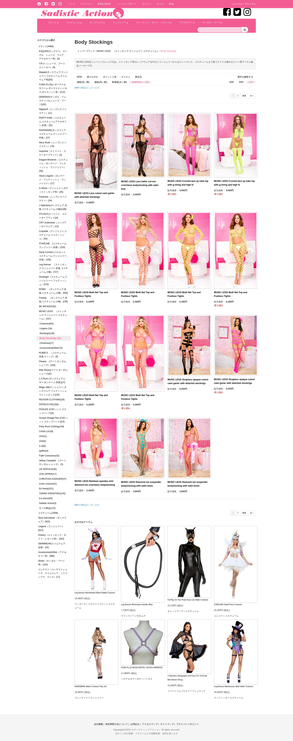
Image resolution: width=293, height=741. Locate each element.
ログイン (146, 3)
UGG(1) (43, 436)
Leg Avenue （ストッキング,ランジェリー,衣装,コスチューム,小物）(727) (53, 268)
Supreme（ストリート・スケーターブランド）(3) (52, 153)
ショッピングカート (126, 3)
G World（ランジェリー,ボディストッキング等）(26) (53, 190)
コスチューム (74, 22)
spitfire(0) (43, 451)
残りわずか (92, 77)
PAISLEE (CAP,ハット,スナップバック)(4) (52, 411)
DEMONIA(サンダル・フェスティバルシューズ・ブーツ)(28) (52, 101)
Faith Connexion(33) (49, 455)
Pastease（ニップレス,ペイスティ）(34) (53, 198)
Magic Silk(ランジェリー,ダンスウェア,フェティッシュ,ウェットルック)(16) (53, 391)
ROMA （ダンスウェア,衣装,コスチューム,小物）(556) (53, 291)
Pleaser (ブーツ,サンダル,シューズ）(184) (53, 363)
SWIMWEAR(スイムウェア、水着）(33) (52, 545)
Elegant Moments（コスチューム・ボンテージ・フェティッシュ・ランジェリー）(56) (53, 165)
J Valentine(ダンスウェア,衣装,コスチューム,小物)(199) (53, 207)
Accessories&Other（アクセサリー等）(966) (52, 554)
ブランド (53, 22)
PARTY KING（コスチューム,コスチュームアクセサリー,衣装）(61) (53, 122)
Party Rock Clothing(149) (51, 426)
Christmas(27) (46, 343)
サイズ (160, 3)
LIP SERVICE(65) (48, 469)
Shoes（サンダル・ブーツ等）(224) (51, 563)
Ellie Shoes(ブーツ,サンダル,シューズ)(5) (53, 372)
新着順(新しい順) (140, 82)
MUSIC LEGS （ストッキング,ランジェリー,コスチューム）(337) (53, 315)
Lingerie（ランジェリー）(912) (51, 528)
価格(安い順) (83, 82)
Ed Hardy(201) (46, 488)
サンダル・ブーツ (212, 22)
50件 (231, 82)
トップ (71, 3)
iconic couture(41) (48, 483)
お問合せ (134, 724)
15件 (251, 82)
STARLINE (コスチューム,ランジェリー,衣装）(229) (53, 245)
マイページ (86, 3)
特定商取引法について (116, 724)
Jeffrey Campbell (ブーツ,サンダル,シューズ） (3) (52, 462)
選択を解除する (245, 77)
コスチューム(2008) (48, 513)
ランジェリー (120, 22)
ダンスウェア (97, 22)
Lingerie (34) (45, 328)
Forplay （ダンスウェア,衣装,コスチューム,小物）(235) (53, 300)
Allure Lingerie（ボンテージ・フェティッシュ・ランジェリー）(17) (52, 180)
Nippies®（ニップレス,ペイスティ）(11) (53, 111)
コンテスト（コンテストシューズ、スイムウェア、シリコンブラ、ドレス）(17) (52, 573)
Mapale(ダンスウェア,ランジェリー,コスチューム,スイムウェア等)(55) (53, 76)
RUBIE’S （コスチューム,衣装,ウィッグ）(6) (53, 355)
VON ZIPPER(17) (48, 474)
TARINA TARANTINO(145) (52, 493)
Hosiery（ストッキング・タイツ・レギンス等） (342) (52, 537)
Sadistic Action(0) (47, 503)
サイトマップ (167, 724)
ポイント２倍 (109, 77)
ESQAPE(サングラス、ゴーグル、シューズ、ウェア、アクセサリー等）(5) (53, 55)
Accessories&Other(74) (51, 348)
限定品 (138, 77)
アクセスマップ (150, 724)
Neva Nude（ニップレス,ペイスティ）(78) (53, 144)
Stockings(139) (46, 333)
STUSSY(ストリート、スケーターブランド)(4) (53, 216)
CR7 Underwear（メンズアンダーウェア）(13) (52, 224)
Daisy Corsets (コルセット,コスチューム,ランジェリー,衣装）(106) (53, 256)
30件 (241, 82)
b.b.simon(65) (46, 498)
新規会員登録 (104, 3)
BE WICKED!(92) (47, 306)
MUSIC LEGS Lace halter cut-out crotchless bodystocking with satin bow (139, 185)
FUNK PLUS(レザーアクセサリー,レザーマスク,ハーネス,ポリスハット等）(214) (53, 88)
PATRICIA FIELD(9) (49, 404)
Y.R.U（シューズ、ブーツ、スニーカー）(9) (53, 65)
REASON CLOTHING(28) (52, 399)
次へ (252, 96)
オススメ (125, 77)
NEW (79, 77)
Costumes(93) (46, 323)
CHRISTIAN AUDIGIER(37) (53, 479)
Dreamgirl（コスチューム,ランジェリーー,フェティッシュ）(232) (53, 281)
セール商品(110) (47, 508)
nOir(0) (42, 441)
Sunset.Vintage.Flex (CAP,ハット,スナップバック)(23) (53, 420)
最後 (244, 96)
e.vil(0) (42, 446)
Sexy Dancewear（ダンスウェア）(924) (52, 520)
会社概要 (98, 724)
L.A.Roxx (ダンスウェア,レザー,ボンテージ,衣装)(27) (52, 380)
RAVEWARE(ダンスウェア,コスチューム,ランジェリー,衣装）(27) (53, 134)
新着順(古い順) (119, 82)
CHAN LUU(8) (46, 431)
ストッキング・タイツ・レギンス (153, 22)
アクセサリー (187, 22)
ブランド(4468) (46, 46)
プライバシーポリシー (187, 724)
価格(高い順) (100, 82)
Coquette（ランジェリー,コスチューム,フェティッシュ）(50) (53, 235)
